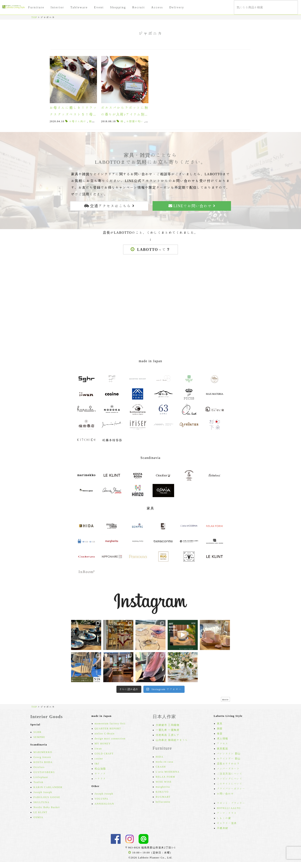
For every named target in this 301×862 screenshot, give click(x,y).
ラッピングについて (229, 778)
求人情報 (222, 738)
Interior (57, 7)
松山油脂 (100, 768)
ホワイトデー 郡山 (229, 758)
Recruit (138, 7)
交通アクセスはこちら (109, 206)
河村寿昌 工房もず (167, 735)
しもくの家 (224, 818)
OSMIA (38, 817)
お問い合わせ (225, 793)
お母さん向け (77, 121)
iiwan (98, 748)
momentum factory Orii (110, 723)
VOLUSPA (101, 798)
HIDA (159, 756)
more (225, 699)
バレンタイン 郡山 (229, 753)
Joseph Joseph (42, 792)
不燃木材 (222, 828)
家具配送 (222, 748)
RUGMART (163, 796)
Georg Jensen (42, 757)
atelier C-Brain (105, 733)
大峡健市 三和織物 (167, 725)
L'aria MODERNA (168, 771)
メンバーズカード (228, 768)
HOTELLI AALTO (229, 808)
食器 (220, 733)
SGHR (37, 732)
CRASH (161, 766)
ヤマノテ (100, 773)
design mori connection (110, 738)
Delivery (176, 7)
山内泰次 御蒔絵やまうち (172, 740)
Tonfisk (38, 782)
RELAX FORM (165, 776)
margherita (163, 786)
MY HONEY (103, 743)
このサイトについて (229, 783)
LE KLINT (40, 812)
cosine (99, 758)
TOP (34, 17)
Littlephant (40, 777)
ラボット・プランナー (231, 803)
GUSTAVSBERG (44, 772)
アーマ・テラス (227, 813)
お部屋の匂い (134, 121)
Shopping (118, 7)
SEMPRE (39, 737)
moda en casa (164, 761)
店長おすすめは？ (228, 763)
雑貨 (220, 728)
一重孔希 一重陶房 (167, 730)
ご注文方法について (229, 773)
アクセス (222, 743)
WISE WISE (164, 781)
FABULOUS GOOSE (46, 797)
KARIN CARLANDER (47, 787)
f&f (97, 763)
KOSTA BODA (42, 762)
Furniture (36, 7)
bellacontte (163, 801)
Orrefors (39, 767)
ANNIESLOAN (104, 803)
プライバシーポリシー (231, 788)
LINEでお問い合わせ (191, 206)
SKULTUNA (41, 802)
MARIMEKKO (42, 752)
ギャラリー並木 (227, 823)
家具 (220, 723)
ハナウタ (100, 778)
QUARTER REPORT (108, 728)
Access (157, 7)
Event (99, 7)
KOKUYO (162, 791)
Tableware (79, 7)
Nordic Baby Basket (46, 807)
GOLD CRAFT (104, 753)
